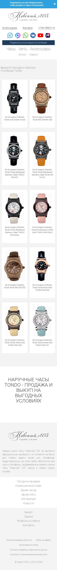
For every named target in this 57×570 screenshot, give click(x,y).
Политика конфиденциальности (19, 540)
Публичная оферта (43, 540)
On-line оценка (9, 28)
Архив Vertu (28, 494)
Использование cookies (28, 545)
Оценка (28, 516)
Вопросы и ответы (28, 520)
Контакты (28, 28)
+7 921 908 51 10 (46, 28)
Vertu (22, 49)
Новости (28, 503)
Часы (11, 49)
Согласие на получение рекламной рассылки (28, 554)
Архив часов (28, 490)
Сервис (33, 54)
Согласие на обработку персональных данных (28, 550)
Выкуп (22, 54)
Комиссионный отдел (28, 485)
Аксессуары (40, 49)
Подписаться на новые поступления (28, 42)
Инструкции (28, 498)
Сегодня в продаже (28, 481)
